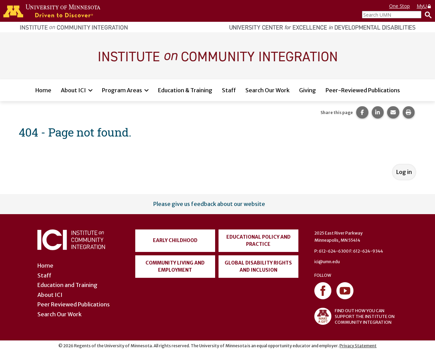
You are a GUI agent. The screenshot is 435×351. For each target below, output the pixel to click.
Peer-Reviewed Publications (363, 90)
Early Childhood (175, 240)
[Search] (426, 14)
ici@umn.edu (327, 261)
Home (43, 90)
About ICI (73, 90)
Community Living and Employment (175, 266)
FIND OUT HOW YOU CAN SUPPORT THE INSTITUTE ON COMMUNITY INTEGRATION (354, 316)
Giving (307, 90)
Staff (229, 90)
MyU (424, 6)
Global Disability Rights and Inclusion (258, 266)
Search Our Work (267, 90)
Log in (404, 172)
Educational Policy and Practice (258, 240)
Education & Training (185, 90)
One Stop (399, 6)
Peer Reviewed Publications (73, 304)
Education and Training (67, 285)
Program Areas (122, 90)
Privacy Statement (358, 345)
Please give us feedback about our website (209, 204)
